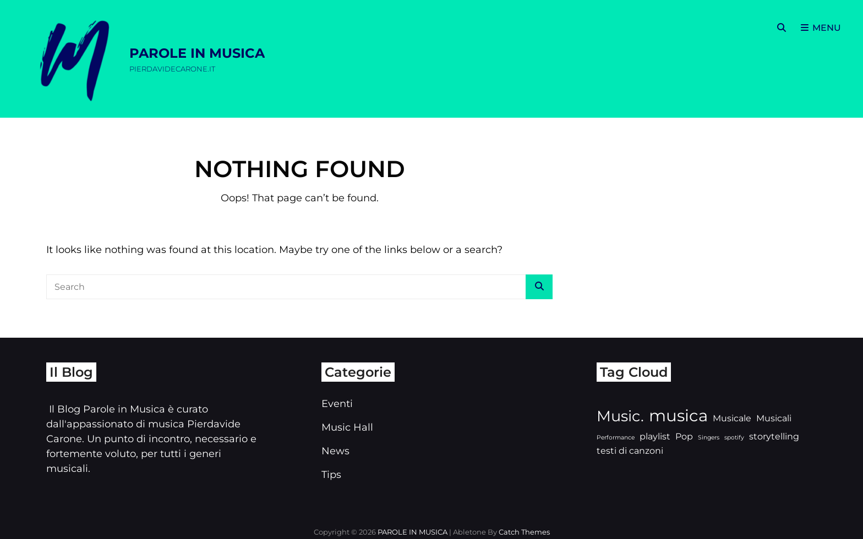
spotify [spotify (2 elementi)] (734, 437)
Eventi (337, 404)
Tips (331, 475)
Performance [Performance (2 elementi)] (616, 437)
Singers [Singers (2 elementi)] (708, 437)
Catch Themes (524, 531)
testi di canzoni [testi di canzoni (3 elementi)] (630, 451)
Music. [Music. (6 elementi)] (620, 416)
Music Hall (347, 427)
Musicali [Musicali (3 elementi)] (773, 418)
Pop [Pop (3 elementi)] (684, 436)
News (335, 451)
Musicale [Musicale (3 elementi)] (732, 418)
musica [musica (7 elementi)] (678, 415)
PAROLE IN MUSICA (197, 53)
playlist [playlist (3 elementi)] (655, 436)
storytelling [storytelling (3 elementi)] (774, 436)
